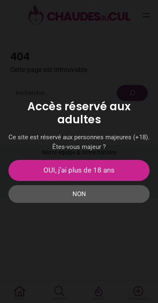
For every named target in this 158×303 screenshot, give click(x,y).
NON (79, 194)
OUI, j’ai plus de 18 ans (79, 170)
